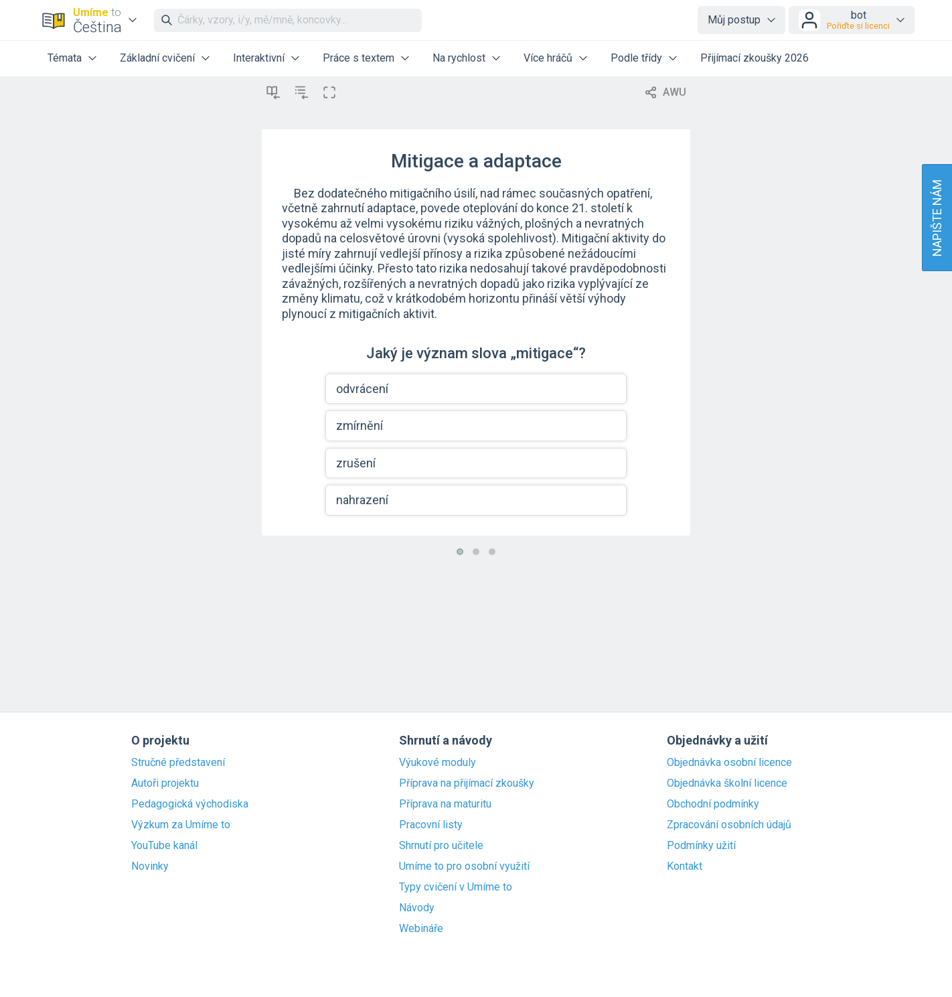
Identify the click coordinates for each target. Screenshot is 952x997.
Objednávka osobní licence (729, 763)
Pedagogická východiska (189, 804)
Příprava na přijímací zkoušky (466, 783)
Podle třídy (636, 58)
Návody (416, 908)
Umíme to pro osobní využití (464, 866)
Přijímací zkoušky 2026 (754, 58)
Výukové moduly (437, 763)
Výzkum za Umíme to (180, 825)
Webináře (421, 929)
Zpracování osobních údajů (729, 825)
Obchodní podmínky (713, 804)
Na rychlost (458, 58)
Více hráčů (548, 58)
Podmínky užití (701, 846)
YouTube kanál (164, 846)
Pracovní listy (431, 825)
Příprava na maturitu (445, 804)
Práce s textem (358, 58)
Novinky (150, 866)
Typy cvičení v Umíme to (455, 887)
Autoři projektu (165, 783)
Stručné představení (178, 763)
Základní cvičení (157, 58)
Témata (65, 58)
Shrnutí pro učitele (441, 846)
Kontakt (684, 866)
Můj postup (734, 19)
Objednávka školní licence (727, 783)
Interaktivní (259, 58)
